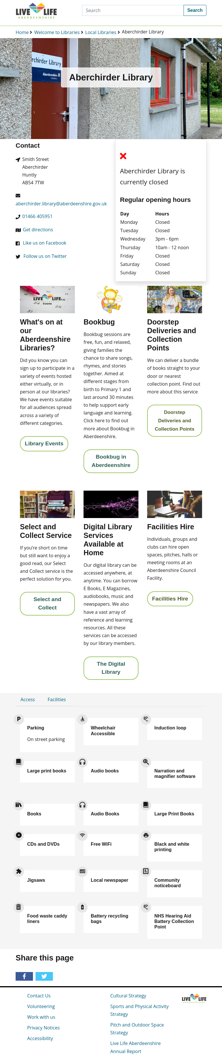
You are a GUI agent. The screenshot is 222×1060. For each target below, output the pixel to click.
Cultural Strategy (128, 996)
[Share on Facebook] (25, 976)
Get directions (38, 229)
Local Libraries (100, 32)
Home (22, 32)
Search (195, 10)
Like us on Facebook (44, 243)
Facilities (57, 699)
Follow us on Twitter (45, 256)
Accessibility (40, 1038)
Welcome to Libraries (56, 32)
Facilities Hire (170, 599)
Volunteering (41, 1006)
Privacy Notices (43, 1028)
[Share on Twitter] (45, 976)
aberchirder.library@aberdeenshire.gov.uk (61, 203)
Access (28, 699)
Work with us (41, 1017)
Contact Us (39, 996)
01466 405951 (37, 216)
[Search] (133, 10)
